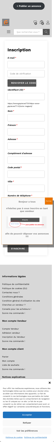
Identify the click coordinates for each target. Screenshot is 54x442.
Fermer (49, 201)
